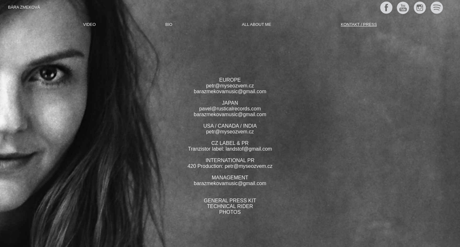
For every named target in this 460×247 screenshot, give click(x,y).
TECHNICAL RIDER (230, 206)
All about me (256, 24)
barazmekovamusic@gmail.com (230, 91)
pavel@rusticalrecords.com (230, 108)
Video (89, 24)
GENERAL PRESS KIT (230, 200)
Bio (168, 24)
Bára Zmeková (24, 7)
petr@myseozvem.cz (230, 85)
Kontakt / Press (359, 24)
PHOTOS (230, 212)
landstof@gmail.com (249, 149)
